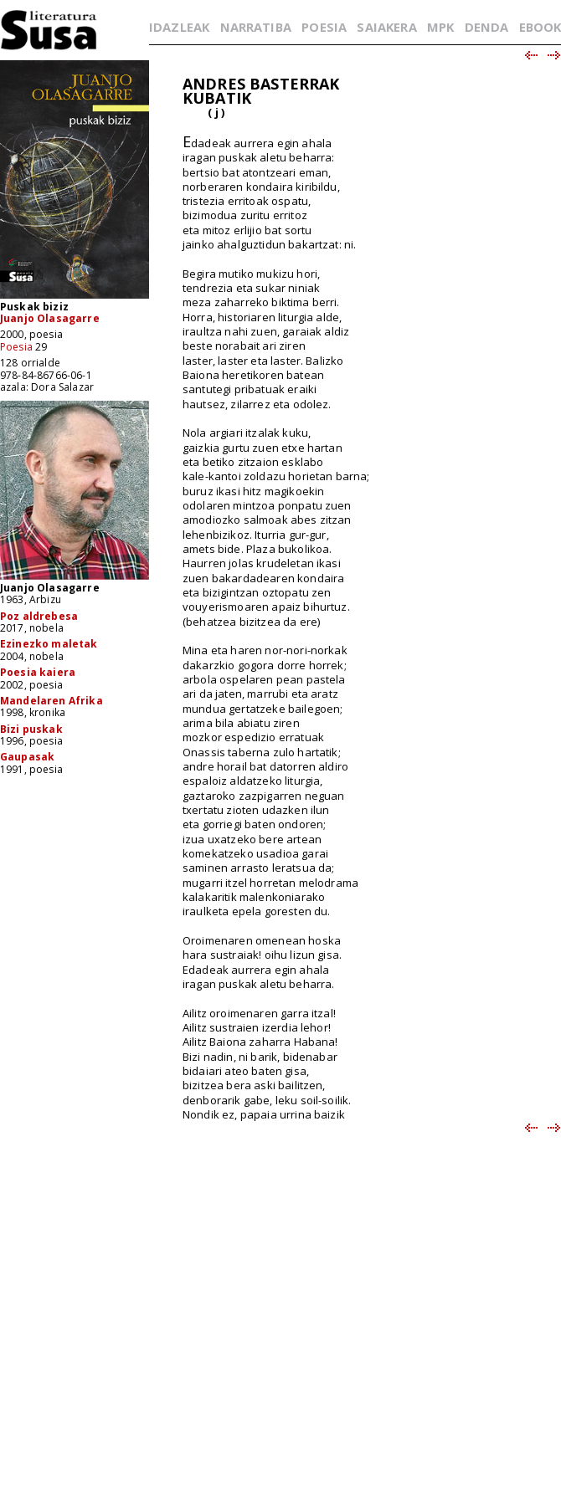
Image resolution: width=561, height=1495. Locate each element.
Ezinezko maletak (49, 644)
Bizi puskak (31, 729)
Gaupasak (27, 757)
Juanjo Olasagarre (50, 318)
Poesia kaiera (37, 672)
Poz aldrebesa (39, 616)
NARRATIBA (255, 26)
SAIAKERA (386, 26)
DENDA (487, 26)
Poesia (16, 347)
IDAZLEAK (179, 26)
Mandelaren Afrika (51, 701)
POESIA (324, 26)
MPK (440, 26)
